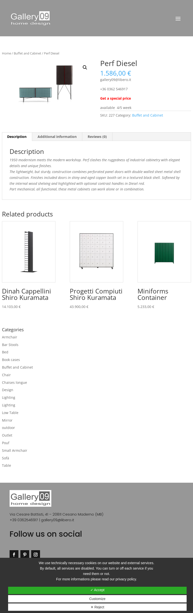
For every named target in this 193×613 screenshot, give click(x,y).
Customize (97, 599)
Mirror (7, 420)
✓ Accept (97, 590)
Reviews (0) (97, 136)
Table (6, 465)
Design (7, 389)
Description (17, 136)
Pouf (5, 442)
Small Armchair (14, 450)
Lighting (8, 397)
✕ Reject (97, 607)
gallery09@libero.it (57, 519)
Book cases (11, 359)
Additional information (57, 136)
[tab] (17, 137)
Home (6, 53)
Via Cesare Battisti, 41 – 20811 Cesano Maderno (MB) (56, 514)
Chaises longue (14, 382)
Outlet (7, 435)
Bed (5, 352)
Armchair (9, 337)
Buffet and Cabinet (27, 53)
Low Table (10, 412)
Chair (6, 375)
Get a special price (116, 98)
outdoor (8, 427)
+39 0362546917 (24, 519)
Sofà (5, 458)
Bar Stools (10, 344)
